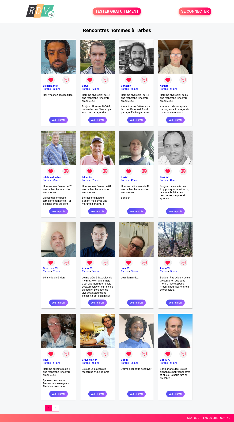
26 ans (134, 362)
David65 (164, 177)
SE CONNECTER (195, 11)
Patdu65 (165, 268)
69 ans (173, 362)
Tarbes (47, 88)
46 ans (134, 88)
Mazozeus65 (50, 268)
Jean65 (125, 268)
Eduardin (87, 177)
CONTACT (226, 417)
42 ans (95, 88)
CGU (196, 417)
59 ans (173, 88)
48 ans (173, 271)
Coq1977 (165, 359)
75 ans (56, 180)
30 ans (56, 88)
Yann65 (164, 85)
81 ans (95, 180)
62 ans (56, 271)
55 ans (95, 362)
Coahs (124, 359)
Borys (85, 85)
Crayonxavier (89, 359)
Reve (46, 359)
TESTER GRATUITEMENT (117, 11)
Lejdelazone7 (50, 85)
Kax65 (124, 177)
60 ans (134, 271)
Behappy (126, 85)
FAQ (189, 417)
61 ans (56, 362)
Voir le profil (58, 120)
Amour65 (87, 268)
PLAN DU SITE (210, 417)
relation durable (52, 177)
